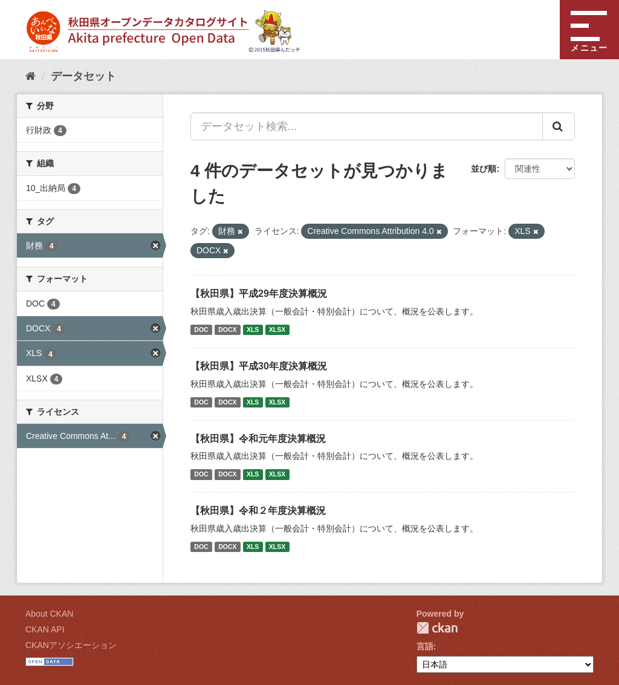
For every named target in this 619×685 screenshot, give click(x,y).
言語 (424, 646)
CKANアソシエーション (71, 645)
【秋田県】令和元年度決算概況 (258, 438)
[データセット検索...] (366, 126)
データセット (83, 76)
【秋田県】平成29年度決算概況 (258, 293)
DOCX (227, 329)
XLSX (277, 329)
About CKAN (49, 613)
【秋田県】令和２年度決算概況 (258, 510)
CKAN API (45, 629)
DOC (201, 329)
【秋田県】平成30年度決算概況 (258, 366)
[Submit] (558, 126)
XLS (253, 329)
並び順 (483, 169)
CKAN (437, 628)
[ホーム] (30, 76)
